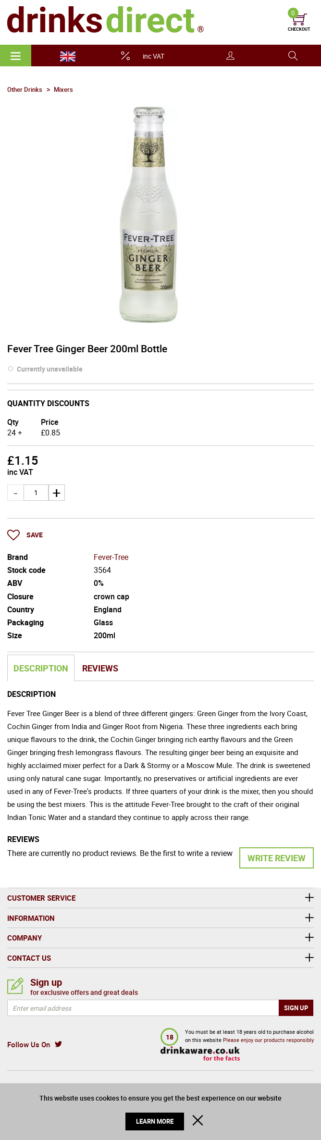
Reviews (100, 668)
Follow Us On (28, 1044)
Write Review (276, 858)
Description (40, 668)
